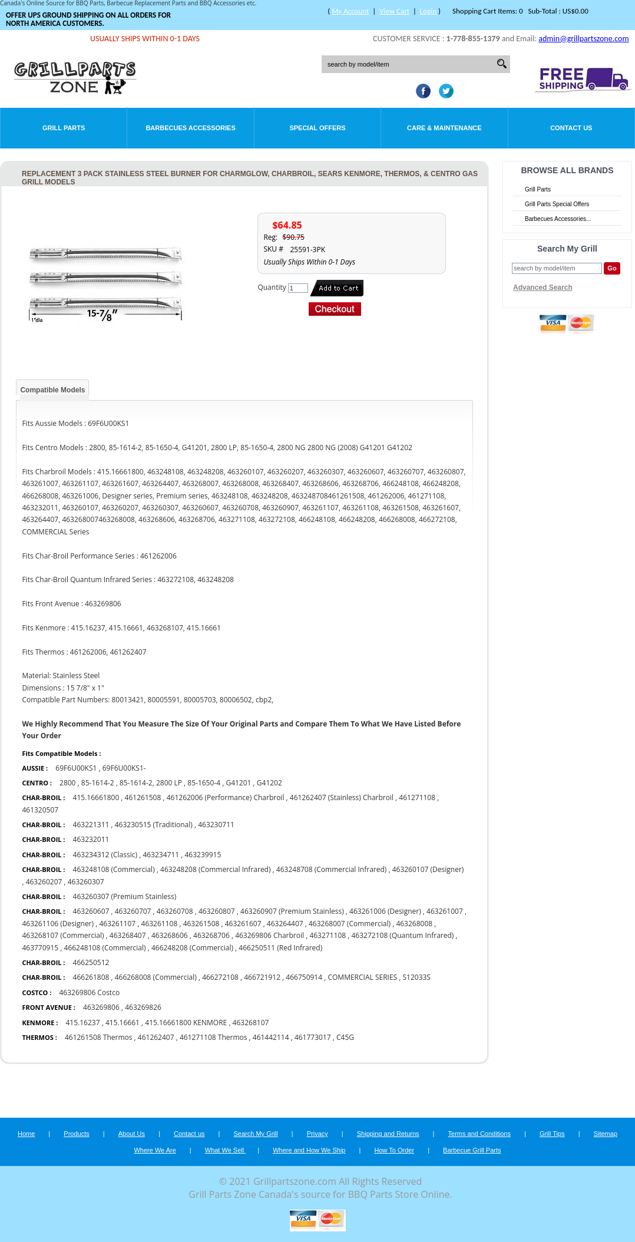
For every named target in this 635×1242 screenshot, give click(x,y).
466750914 (304, 977)
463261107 (117, 924)
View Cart (394, 10)
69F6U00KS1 (76, 768)
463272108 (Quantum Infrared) (402, 935)
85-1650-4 (203, 783)
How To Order (394, 1150)
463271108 (327, 935)
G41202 (269, 783)
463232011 (91, 839)
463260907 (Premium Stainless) (292, 911)
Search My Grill (256, 1133)
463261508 (201, 924)
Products (76, 1133)
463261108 (159, 924)
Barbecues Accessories (190, 127)
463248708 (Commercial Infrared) (331, 869)
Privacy (317, 1133)
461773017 (313, 1037)
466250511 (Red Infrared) (280, 948)
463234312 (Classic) (105, 855)
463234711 (161, 855)
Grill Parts (63, 127)
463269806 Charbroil (269, 935)
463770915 (40, 948)
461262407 (156, 1037)
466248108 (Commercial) (105, 948)
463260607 (91, 911)
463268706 (211, 935)
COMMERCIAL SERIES (362, 977)
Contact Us (571, 127)
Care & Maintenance (444, 127)
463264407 (285, 924)
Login (428, 10)
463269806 (101, 1007)
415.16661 (122, 1023)
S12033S (416, 977)
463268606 (169, 935)
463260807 (217, 911)
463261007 (444, 911)
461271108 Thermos (213, 1037)
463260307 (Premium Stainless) (125, 896)
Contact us (189, 1133)
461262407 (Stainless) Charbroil (341, 797)
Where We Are (155, 1150)
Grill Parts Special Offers (557, 204)
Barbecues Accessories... (558, 219)
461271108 (417, 797)
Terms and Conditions (479, 1133)
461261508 (143, 797)
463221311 (91, 825)
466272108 (220, 977)
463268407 (128, 935)
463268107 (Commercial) (63, 935)
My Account (350, 10)
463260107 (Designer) (428, 869)
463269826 (143, 1007)
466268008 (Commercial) (156, 977)
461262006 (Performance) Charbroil (226, 797)
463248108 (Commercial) (114, 869)
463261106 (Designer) (58, 924)
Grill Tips (552, 1133)
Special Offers (317, 127)
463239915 (202, 855)
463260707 (133, 911)
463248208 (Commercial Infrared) (215, 869)
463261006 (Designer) (385, 911)
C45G (345, 1037)
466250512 (91, 962)
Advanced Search (543, 287)
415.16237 (82, 1023)
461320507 (40, 810)
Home (26, 1133)
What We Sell (225, 1150)
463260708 (175, 911)
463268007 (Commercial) (350, 924)
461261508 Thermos (99, 1037)
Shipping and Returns (388, 1133)
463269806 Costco (89, 992)
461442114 (271, 1037)
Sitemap (605, 1133)
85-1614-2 (97, 783)
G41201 (238, 783)
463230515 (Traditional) (154, 825)
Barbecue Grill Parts (472, 1150)
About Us (131, 1133)
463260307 (86, 882)
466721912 (262, 977)
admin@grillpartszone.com (583, 39)
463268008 (414, 924)
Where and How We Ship (309, 1150)
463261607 (243, 924)
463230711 (216, 825)
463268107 (251, 1023)
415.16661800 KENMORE (186, 1023)
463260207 (44, 882)
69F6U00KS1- (124, 768)
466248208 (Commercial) (192, 948)
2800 (67, 783)
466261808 (91, 977)
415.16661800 (96, 797)
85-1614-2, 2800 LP (151, 783)
